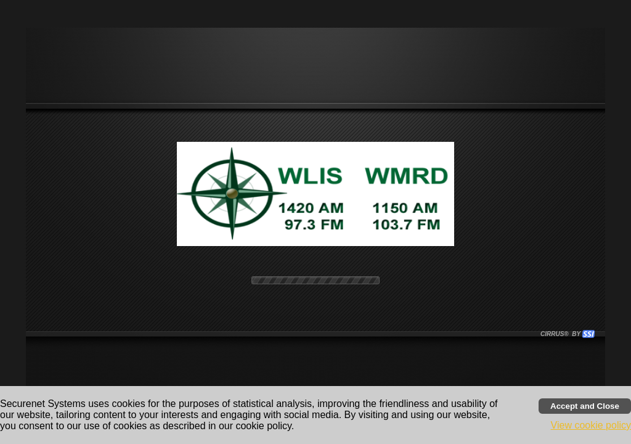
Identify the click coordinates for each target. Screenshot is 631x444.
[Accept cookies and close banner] (585, 406)
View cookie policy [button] (591, 425)
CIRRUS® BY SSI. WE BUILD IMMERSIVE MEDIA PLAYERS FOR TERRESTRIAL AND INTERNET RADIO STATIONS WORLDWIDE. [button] (562, 334)
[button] (588, 334)
